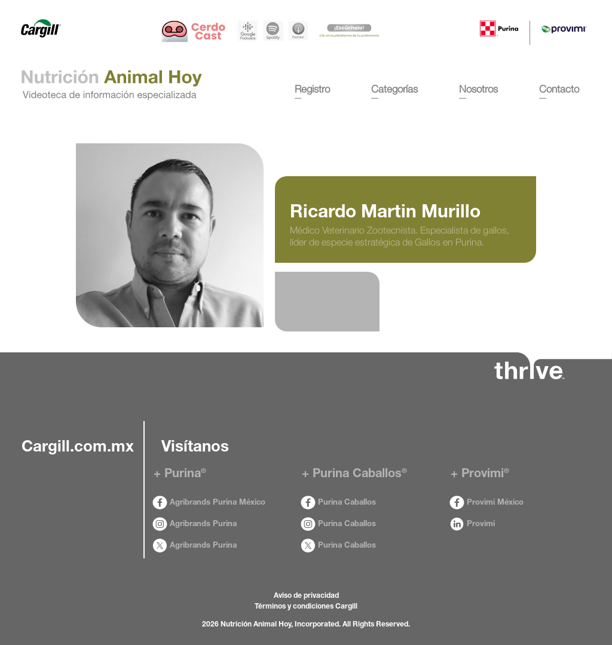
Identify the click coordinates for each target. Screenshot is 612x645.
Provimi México (486, 503)
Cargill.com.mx (78, 448)
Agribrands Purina (194, 525)
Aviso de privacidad (306, 596)
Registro (312, 89)
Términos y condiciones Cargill (306, 606)
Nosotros (478, 89)
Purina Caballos (338, 503)
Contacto (559, 89)
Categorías (394, 89)
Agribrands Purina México (208, 503)
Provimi (472, 525)
